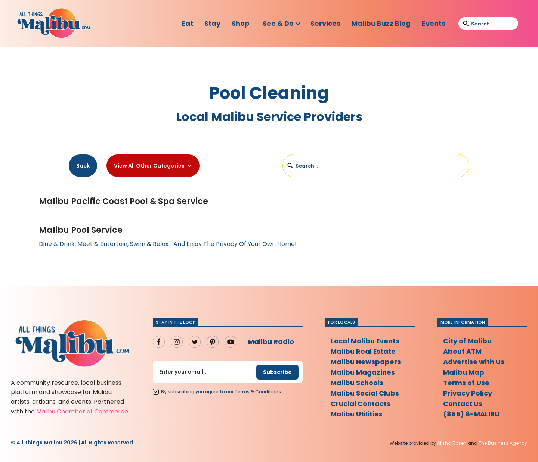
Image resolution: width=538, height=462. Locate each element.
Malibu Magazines (363, 372)
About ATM (462, 351)
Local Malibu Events (365, 341)
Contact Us (462, 403)
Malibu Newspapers (366, 361)
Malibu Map (463, 372)
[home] (53, 23)
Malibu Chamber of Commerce (82, 411)
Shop (241, 23)
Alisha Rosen (452, 443)
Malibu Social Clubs (365, 393)
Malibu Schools (357, 382)
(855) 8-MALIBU (471, 414)
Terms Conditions (258, 391)
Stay (212, 23)
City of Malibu (467, 341)
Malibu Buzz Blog (381, 23)
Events (433, 23)
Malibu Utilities (357, 414)
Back (83, 165)
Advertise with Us (473, 361)
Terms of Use (466, 382)
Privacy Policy (467, 393)
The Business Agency (503, 443)
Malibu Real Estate (363, 351)
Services (325, 23)
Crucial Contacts (360, 403)
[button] (282, 23)
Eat (187, 23)
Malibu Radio (271, 341)
